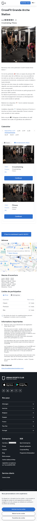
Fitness (15, 205)
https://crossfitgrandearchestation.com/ (12, 368)
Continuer (18, 178)
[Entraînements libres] (22, 143)
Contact (4, 449)
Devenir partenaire (25, 446)
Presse (4, 446)
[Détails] (18, 154)
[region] (18, 506)
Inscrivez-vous (25, 3)
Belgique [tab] (18, 413)
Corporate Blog (24, 449)
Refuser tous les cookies (18, 513)
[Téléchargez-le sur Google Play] (22, 385)
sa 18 (18, 130)
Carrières (5, 443)
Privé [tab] (5, 295)
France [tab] (18, 422)
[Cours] (7, 143)
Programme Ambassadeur (27, 453)
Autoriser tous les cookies (18, 509)
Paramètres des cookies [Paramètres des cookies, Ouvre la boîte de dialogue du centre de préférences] (18, 518)
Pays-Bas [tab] (18, 426)
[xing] (20, 390)
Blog (3, 453)
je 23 (17, 135)
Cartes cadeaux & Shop (8, 459)
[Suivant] (34, 131)
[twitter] (12, 390)
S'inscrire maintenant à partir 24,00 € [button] (16, 234)
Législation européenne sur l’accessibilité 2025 (9, 464)
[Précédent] (2, 131)
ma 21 (6, 135)
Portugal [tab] (18, 430)
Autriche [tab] (18, 408)
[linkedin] (7, 390)
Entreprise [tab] (15, 295)
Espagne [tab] (18, 417)
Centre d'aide (6, 477)
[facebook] (16, 390)
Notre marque (6, 456)
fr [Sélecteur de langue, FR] (33, 3)
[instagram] (3, 390)
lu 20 (28, 130)
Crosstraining (17, 167)
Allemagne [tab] (18, 404)
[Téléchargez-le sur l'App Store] (8, 385)
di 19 (23, 130)
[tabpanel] (18, 305)
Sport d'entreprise (25, 443)
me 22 (12, 135)
